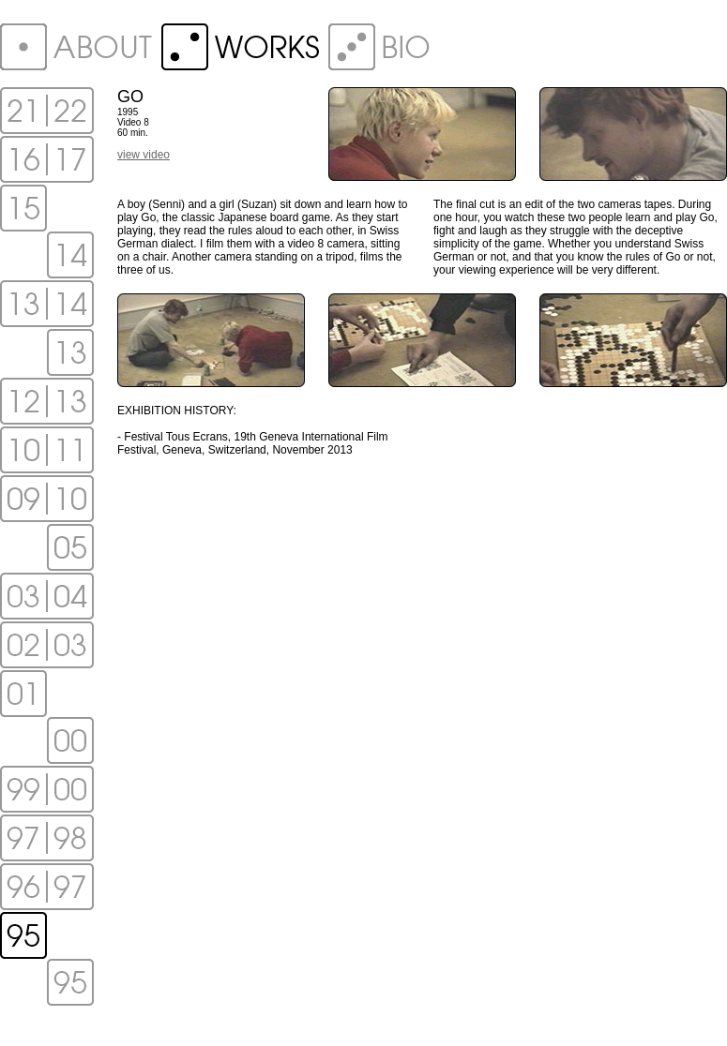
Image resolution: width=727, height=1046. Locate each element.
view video (143, 154)
